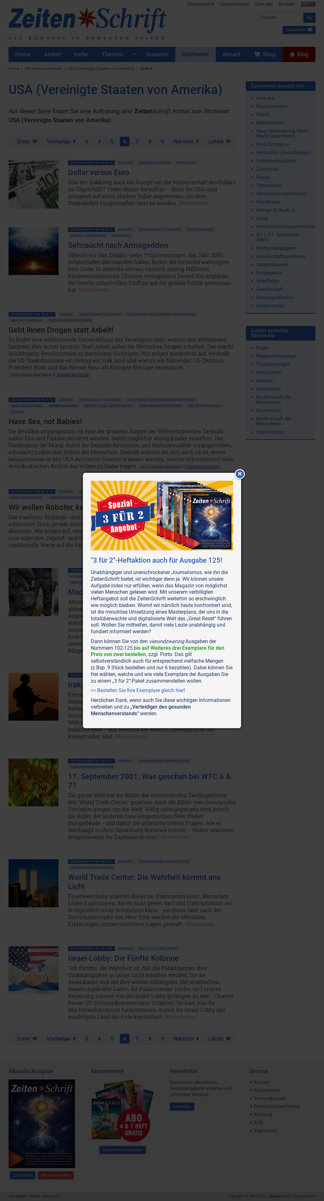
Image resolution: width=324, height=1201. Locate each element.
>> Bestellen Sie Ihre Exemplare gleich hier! (138, 690)
